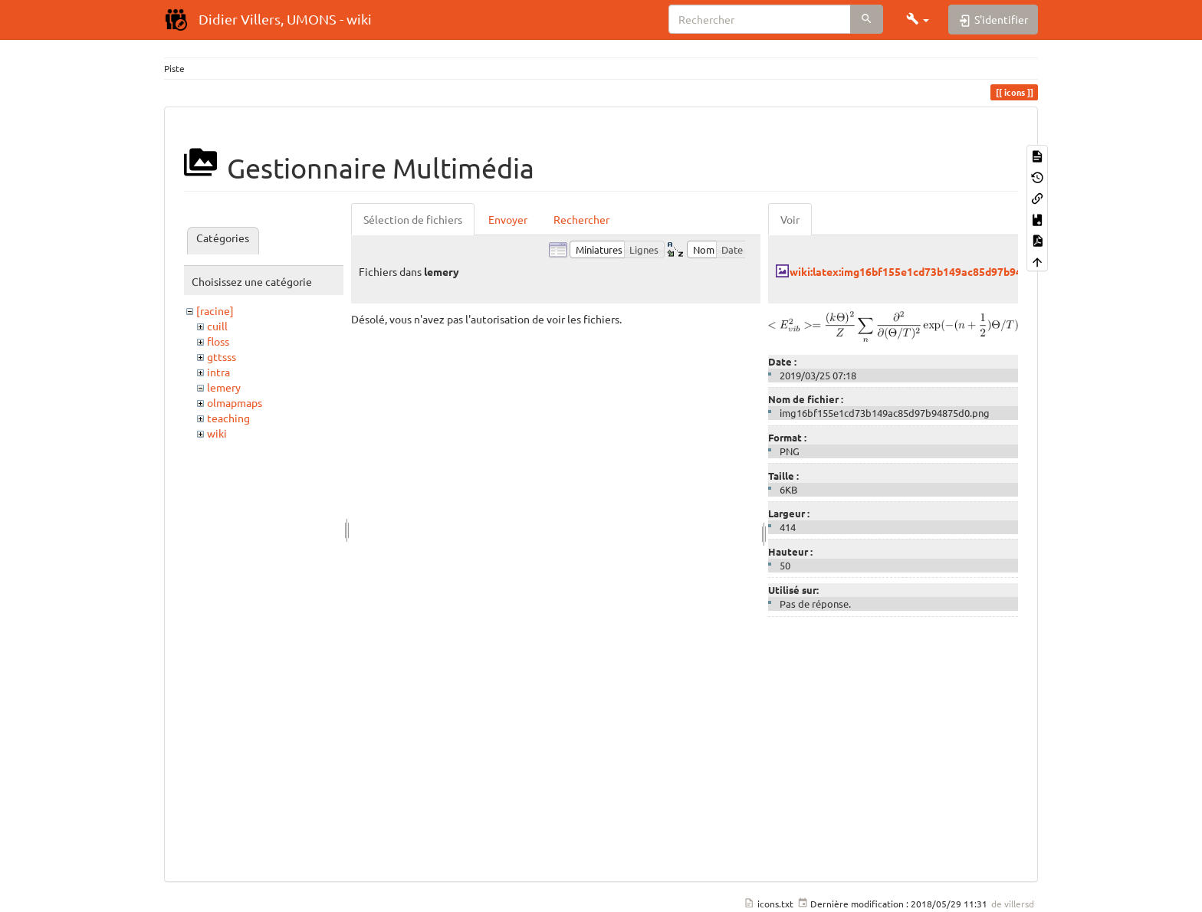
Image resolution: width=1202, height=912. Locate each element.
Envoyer (507, 219)
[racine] (215, 310)
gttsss (221, 356)
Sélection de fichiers (412, 219)
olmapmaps (234, 402)
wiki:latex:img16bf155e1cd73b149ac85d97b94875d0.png (931, 271)
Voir (790, 219)
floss (218, 341)
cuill (217, 326)
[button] (918, 19)
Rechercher (581, 219)
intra (218, 372)
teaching (228, 418)
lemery (224, 387)
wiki (217, 433)
